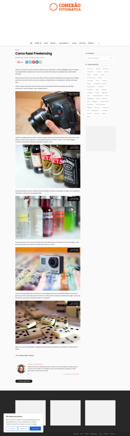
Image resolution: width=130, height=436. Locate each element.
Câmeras (33, 57)
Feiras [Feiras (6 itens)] (97, 80)
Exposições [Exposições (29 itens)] (90, 80)
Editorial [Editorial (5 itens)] (95, 74)
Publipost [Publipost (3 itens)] (89, 107)
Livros (74, 43)
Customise (11, 428)
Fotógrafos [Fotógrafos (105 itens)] (101, 86)
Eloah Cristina (20, 57)
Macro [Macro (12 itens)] (107, 95)
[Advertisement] (65, 24)
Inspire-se (38, 43)
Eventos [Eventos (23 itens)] (100, 77)
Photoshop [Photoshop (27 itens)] (90, 104)
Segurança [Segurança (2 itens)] (106, 107)
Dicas (46, 43)
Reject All (23, 428)
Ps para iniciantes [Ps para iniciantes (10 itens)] (101, 104)
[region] (23, 422)
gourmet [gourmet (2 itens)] (104, 89)
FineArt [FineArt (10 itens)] (89, 83)
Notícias (82, 43)
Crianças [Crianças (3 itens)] (99, 71)
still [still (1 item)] (88, 110)
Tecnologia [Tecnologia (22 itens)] (105, 110)
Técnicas (42, 57)
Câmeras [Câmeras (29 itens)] (106, 71)
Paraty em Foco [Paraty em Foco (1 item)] (104, 101)
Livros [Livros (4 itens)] (88, 95)
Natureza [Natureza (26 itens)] (104, 98)
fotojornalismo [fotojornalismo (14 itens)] (91, 86)
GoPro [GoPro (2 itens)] (97, 89)
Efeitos (37, 57)
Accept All (35, 428)
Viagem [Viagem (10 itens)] (104, 113)
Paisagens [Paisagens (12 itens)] (95, 101)
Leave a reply (23, 381)
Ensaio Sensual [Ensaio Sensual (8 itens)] (91, 77)
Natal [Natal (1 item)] (98, 98)
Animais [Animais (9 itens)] (98, 68)
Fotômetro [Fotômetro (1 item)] (90, 89)
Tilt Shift (64, 69)
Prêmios (91, 43)
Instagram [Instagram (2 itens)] (90, 92)
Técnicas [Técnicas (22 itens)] (96, 113)
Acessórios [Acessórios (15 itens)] (90, 68)
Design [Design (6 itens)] (89, 74)
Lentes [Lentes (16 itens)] (97, 92)
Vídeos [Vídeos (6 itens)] (89, 116)
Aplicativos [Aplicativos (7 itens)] (106, 68)
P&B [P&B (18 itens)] (88, 101)
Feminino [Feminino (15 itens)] (104, 80)
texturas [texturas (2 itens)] (89, 113)
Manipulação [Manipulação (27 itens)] (90, 98)
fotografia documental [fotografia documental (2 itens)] (100, 83)
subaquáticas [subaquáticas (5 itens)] (95, 110)
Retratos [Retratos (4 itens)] (97, 107)
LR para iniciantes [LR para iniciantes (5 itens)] (98, 95)
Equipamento (63, 43)
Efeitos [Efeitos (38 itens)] (103, 74)
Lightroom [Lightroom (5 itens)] (105, 92)
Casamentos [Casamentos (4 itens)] (90, 71)
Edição (53, 43)
